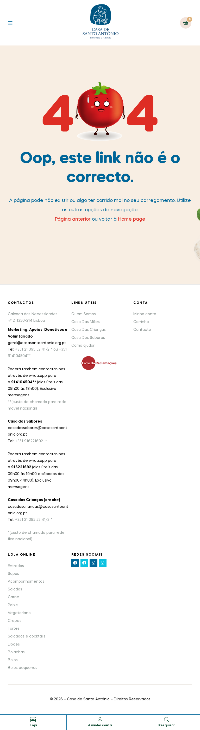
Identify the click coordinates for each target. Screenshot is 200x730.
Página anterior (73, 219)
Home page (131, 219)
